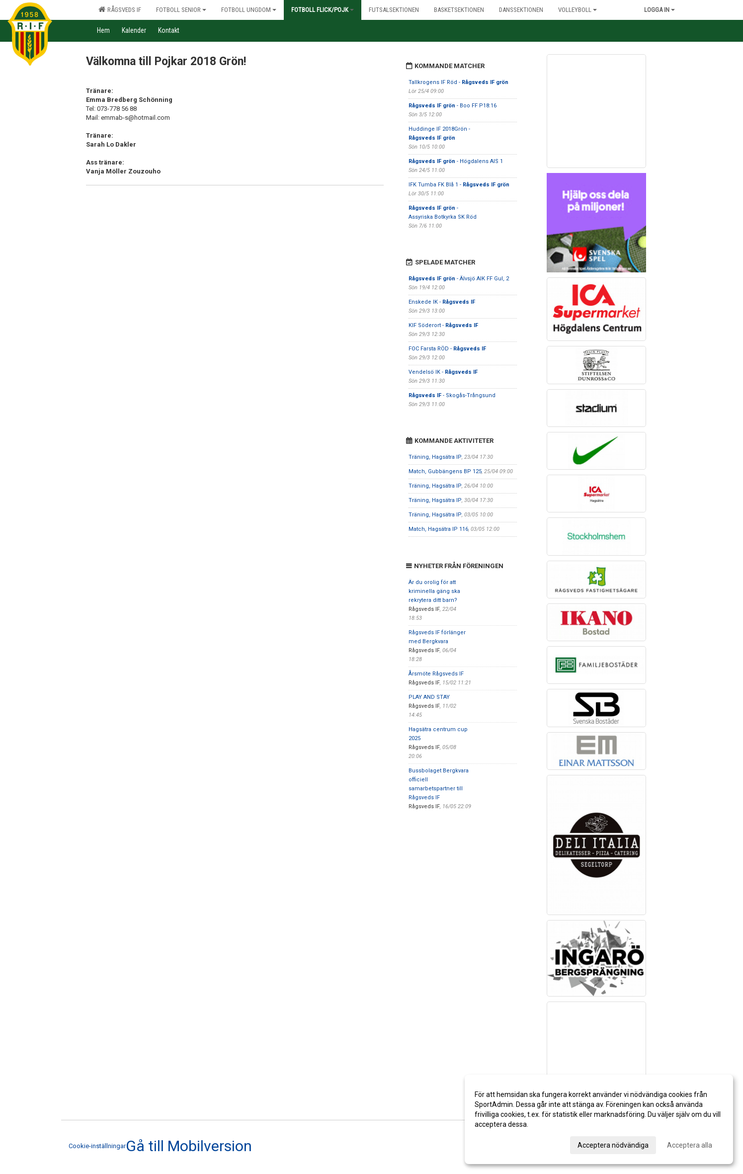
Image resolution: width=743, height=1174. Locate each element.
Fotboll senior (181, 9)
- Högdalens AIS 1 (456, 161)
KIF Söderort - (443, 325)
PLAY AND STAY (429, 697)
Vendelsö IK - (443, 372)
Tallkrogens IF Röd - (458, 82)
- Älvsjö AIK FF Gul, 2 (459, 278)
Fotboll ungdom (248, 9)
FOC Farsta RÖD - (447, 348)
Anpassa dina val (501, 1144)
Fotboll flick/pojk (322, 9)
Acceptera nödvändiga (613, 1145)
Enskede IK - (442, 302)
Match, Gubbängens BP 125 (445, 471)
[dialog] (599, 1119)
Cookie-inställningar (97, 1146)
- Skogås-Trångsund (452, 395)
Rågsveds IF (119, 9)
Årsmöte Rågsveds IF (436, 674)
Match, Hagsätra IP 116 (438, 529)
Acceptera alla (689, 1145)
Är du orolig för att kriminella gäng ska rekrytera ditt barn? (434, 591)
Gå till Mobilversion (189, 1146)
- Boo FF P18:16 (452, 105)
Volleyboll (577, 9)
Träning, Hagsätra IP (435, 457)
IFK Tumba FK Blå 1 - (459, 184)
